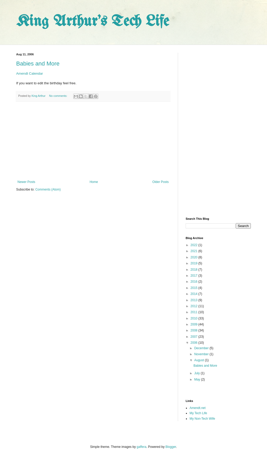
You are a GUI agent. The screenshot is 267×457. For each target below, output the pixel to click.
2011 (194, 312)
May (197, 379)
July (197, 373)
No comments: (58, 95)
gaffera (141, 447)
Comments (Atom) (47, 189)
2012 (194, 306)
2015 (194, 288)
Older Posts (160, 182)
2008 (194, 330)
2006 (194, 343)
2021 (194, 251)
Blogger (171, 447)
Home (94, 182)
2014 (194, 294)
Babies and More (37, 63)
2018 (194, 269)
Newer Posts (26, 182)
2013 (194, 300)
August (199, 360)
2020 (194, 257)
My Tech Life (198, 413)
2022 (194, 245)
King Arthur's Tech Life (92, 22)
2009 (194, 324)
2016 (194, 281)
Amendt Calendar (29, 73)
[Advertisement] (93, 141)
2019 (194, 263)
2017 (194, 275)
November (202, 354)
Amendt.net (197, 408)
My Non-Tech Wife (202, 418)
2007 (194, 337)
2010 (194, 318)
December (202, 348)
